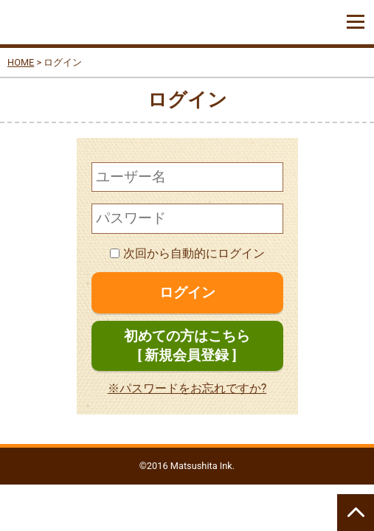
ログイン (187, 292)
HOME (20, 62)
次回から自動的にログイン (187, 253)
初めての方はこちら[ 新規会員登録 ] (187, 345)
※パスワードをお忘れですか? (187, 388)
